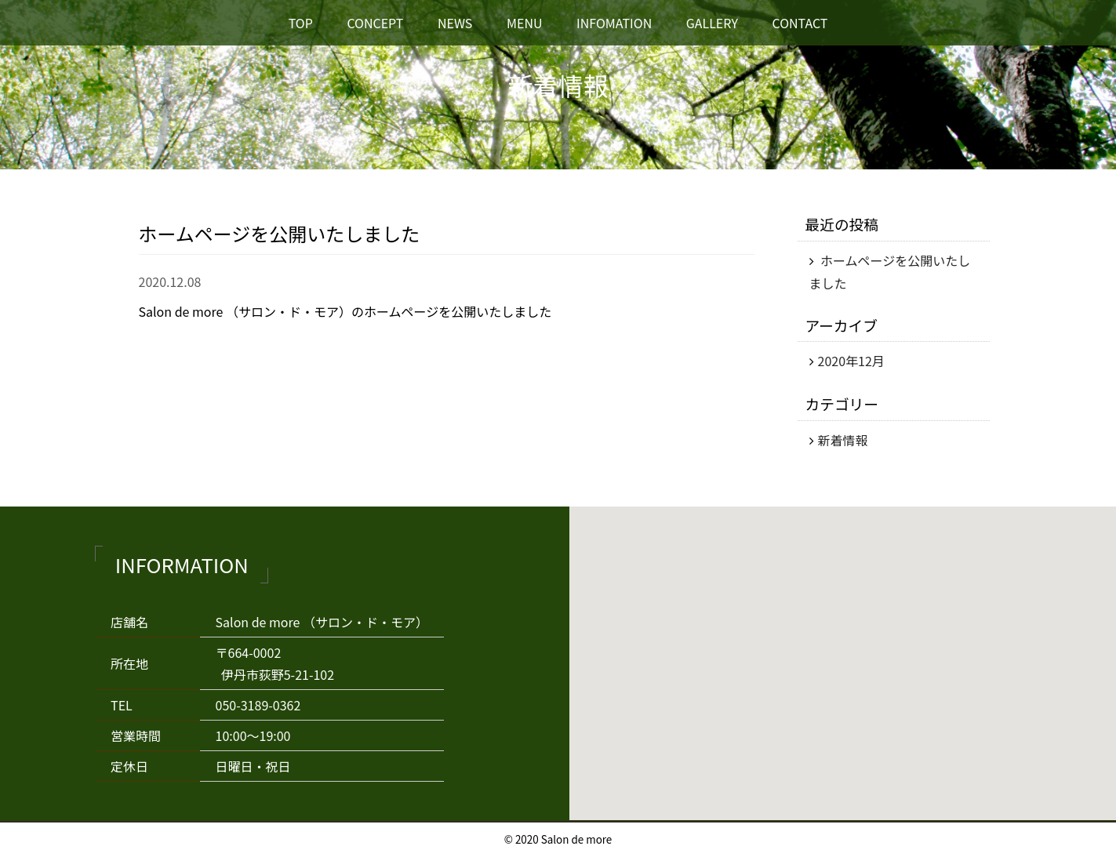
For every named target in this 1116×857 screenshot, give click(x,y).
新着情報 (843, 439)
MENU (525, 22)
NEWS (455, 22)
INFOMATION (614, 22)
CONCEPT (375, 22)
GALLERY (712, 22)
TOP (301, 22)
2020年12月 (851, 360)
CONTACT (799, 22)
